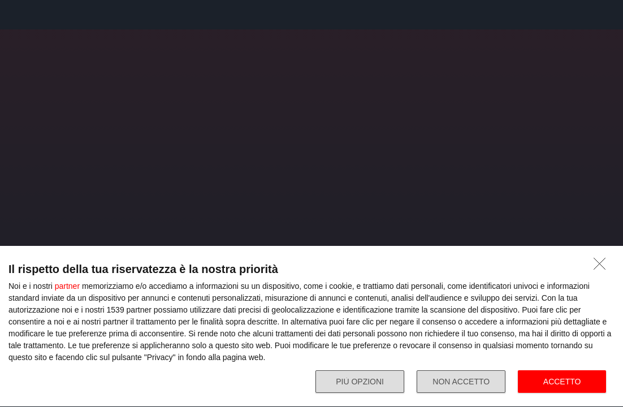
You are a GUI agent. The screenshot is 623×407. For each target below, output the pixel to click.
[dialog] (311, 326)
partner (67, 286)
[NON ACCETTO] (603, 267)
